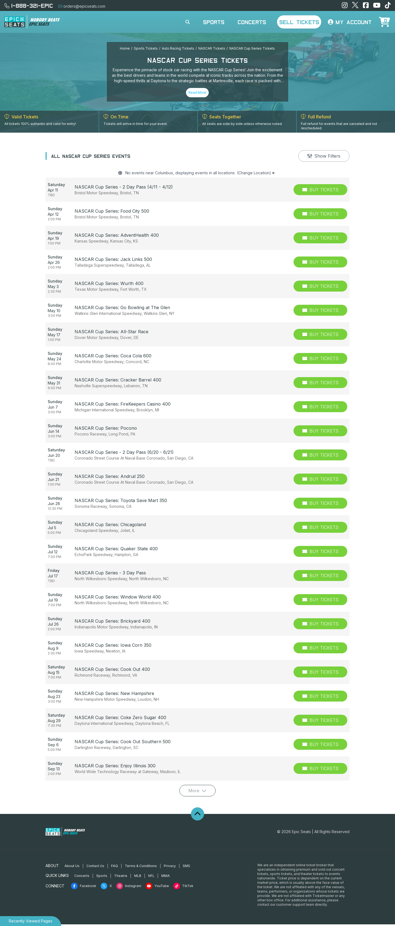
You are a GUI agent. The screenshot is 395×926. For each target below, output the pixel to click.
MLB (137, 877)
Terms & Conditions (141, 867)
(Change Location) (263, 173)
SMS (186, 867)
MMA (165, 877)
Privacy (170, 867)
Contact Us (95, 867)
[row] (197, 191)
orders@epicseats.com (81, 6)
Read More (197, 92)
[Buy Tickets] (320, 191)
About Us (72, 867)
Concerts (252, 22)
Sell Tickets (299, 22)
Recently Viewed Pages (30, 921)
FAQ (114, 867)
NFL (151, 877)
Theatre (120, 877)
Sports (213, 22)
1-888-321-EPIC (28, 5)
